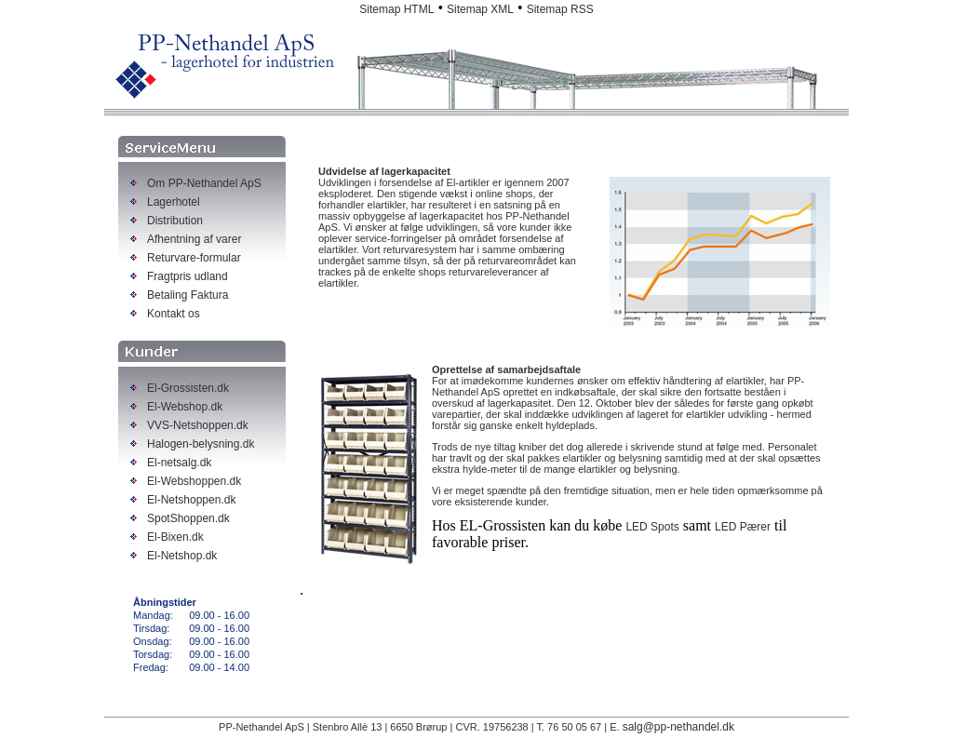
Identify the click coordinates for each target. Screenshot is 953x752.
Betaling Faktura (187, 295)
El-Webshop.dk (184, 406)
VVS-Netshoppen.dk (197, 425)
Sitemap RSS (560, 9)
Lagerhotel (173, 201)
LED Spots (651, 526)
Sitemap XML (480, 9)
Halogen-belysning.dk (200, 443)
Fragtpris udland (187, 276)
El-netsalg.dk (179, 462)
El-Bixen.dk (175, 537)
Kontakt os (173, 313)
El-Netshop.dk (182, 555)
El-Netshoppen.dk (191, 499)
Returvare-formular (194, 257)
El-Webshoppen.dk (194, 481)
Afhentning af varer (194, 239)
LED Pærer (743, 526)
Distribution (175, 220)
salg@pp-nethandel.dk (678, 726)
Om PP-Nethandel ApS (204, 183)
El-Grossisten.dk (188, 388)
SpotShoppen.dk (188, 518)
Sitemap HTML (396, 9)
